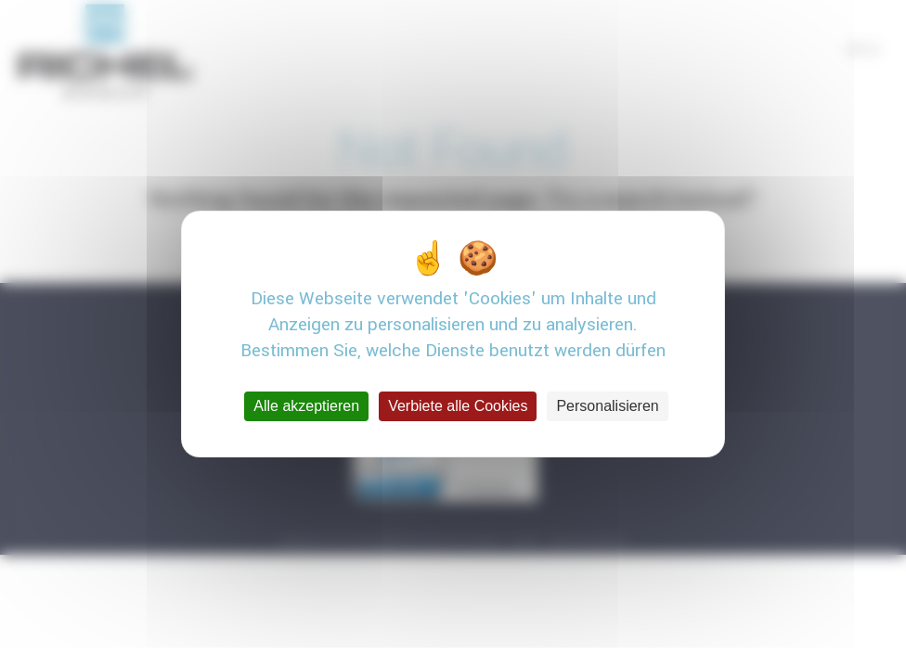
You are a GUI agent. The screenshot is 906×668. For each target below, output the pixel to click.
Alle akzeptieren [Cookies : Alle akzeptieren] (306, 406)
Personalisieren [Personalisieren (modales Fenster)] (607, 406)
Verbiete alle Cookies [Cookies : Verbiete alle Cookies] (457, 406)
